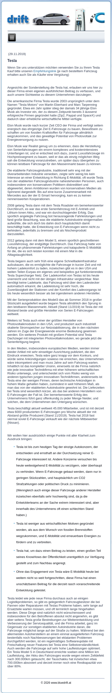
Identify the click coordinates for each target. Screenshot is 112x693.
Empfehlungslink (44, 71)
